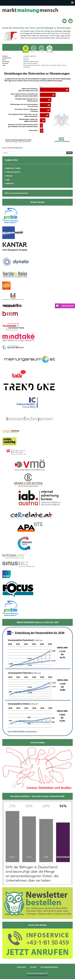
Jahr (7, 180)
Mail (64, 21)
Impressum (21, 967)
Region (9, 176)
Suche (69, 153)
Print (70, 21)
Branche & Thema (13, 168)
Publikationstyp (13, 172)
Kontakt (33, 967)
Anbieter (10, 183)
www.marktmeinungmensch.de (37, 973)
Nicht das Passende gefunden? (16, 193)
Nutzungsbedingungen (49, 967)
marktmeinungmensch (30, 10)
